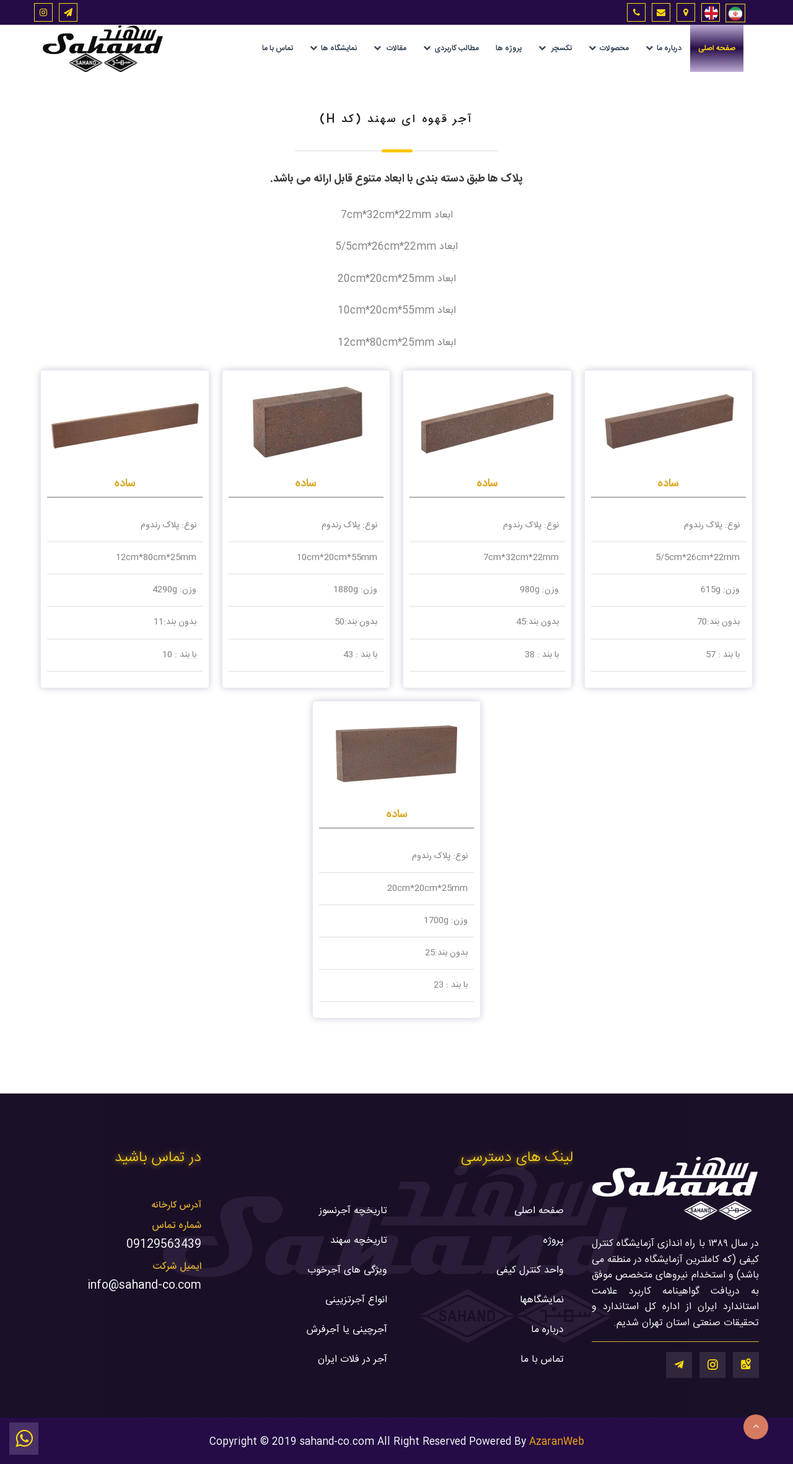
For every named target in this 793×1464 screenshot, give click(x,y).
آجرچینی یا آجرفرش (347, 1330)
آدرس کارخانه (176, 1205)
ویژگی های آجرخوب (347, 1270)
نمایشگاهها (542, 1300)
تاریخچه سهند (358, 1240)
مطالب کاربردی (451, 48)
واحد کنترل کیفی (530, 1270)
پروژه (553, 1240)
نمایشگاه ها (333, 48)
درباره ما (663, 48)
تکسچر (555, 48)
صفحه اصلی (716, 48)
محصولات (609, 48)
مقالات (390, 48)
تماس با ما (277, 48)
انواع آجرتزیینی (356, 1300)
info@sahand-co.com (144, 1285)
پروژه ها (509, 48)
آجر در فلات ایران (352, 1359)
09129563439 (163, 1244)
